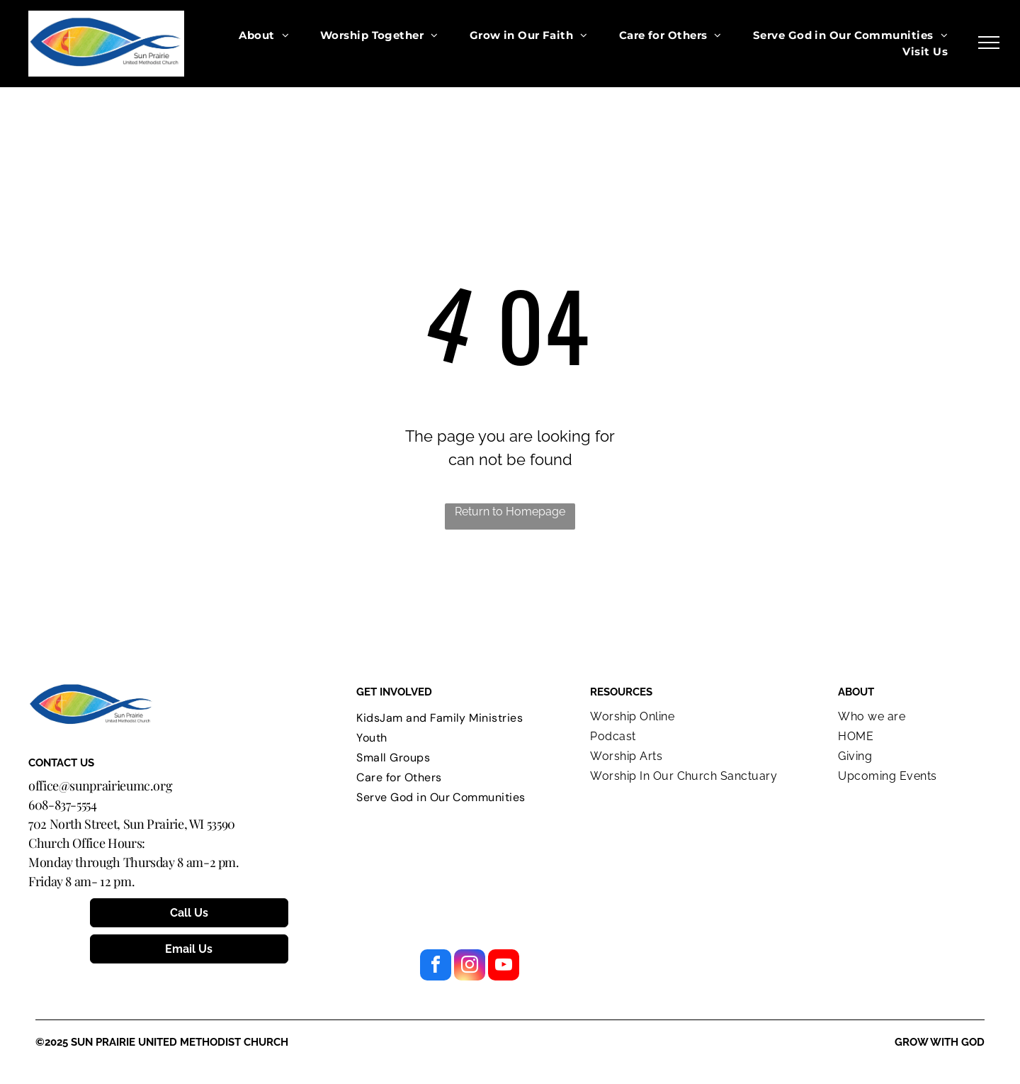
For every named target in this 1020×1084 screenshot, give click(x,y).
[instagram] (469, 966)
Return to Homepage (510, 511)
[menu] (988, 42)
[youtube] (503, 966)
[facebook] (435, 966)
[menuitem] (264, 36)
